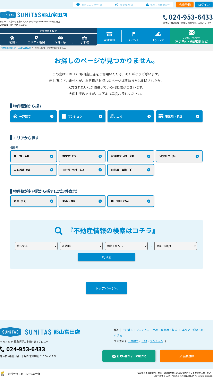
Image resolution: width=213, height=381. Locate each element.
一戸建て (127, 331)
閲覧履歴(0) (126, 4)
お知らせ (158, 40)
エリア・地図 (36, 43)
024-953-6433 (25, 350)
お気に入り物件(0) (95, 4)
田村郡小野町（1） (73, 170)
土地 (155, 331)
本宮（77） (21, 202)
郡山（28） (69, 202)
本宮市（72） (70, 157)
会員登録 (185, 4)
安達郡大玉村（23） (123, 157)
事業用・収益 (169, 331)
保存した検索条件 (157, 4)
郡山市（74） (22, 157)
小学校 (84, 43)
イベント (133, 40)
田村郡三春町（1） (122, 170)
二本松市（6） (23, 170)
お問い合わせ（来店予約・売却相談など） (191, 40)
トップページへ (106, 289)
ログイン (204, 4)
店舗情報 (109, 40)
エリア (186, 331)
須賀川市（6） (168, 157)
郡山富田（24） (120, 202)
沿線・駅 (60, 43)
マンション (143, 331)
